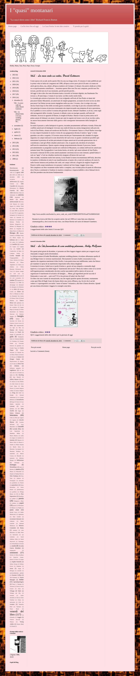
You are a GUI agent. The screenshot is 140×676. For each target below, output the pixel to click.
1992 (11, 172)
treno (19, 588)
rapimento (21, 514)
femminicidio (20, 325)
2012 (14, 152)
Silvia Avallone (20, 555)
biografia (18, 228)
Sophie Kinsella (16, 562)
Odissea (19, 478)
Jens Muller (20, 381)
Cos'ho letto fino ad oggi (30, 26)
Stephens (18, 566)
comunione (13, 276)
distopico (14, 287)
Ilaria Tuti (21, 363)
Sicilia (11, 555)
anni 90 (14, 213)
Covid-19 (21, 276)
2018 (14, 91)
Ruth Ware (21, 532)
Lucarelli (21, 426)
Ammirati (17, 197)
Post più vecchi (96, 347)
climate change (19, 271)
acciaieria (12, 179)
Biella (11, 228)
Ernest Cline (13, 305)
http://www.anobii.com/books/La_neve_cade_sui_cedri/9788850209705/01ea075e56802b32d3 (66, 214)
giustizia (19, 345)
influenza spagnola (15, 368)
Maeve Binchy (14, 435)
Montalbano (13, 467)
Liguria (14, 420)
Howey (13, 357)
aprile (16, 132)
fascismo (12, 321)
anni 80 (22, 210)
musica (18, 469)
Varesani (18, 606)
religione (12, 521)
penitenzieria (20, 489)
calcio (13, 242)
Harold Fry (20, 352)
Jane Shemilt (17, 377)
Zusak (13, 626)
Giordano (14, 341)
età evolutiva (13, 307)
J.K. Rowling (19, 375)
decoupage (12, 285)
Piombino (21, 496)
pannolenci (15, 485)
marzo (16, 135)
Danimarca (12, 282)
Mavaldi (19, 456)
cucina (12, 280)
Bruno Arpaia (17, 237)
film (20, 327)
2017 (14, 94)
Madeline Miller (15, 433)
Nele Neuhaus (14, 476)
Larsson (12, 406)
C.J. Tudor (21, 240)
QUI (61, 229)
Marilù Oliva (17, 447)
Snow (16, 559)
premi (14, 505)
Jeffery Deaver (14, 379)
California (21, 242)
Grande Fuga (13, 348)
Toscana (12, 586)
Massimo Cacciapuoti (15, 449)
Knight (11, 395)
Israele (20, 372)
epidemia (19, 303)
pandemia (14, 482)
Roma (22, 528)
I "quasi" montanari (31, 10)
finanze (12, 330)
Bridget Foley (20, 235)
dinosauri (21, 285)
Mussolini (18, 471)
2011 (14, 155)
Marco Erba (13, 442)
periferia (14, 492)
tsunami (12, 595)
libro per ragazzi (19, 417)
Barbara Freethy (15, 222)
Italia (11, 375)
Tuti (17, 597)
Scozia (22, 543)
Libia (11, 417)
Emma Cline (15, 298)
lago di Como (15, 402)
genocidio (18, 334)
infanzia (16, 366)
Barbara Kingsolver (15, 224)
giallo (12, 337)
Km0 (20, 392)
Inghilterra (13, 370)
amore (11, 199)
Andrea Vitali (20, 206)
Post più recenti (36, 347)
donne (19, 291)
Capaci (14, 246)
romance (15, 530)
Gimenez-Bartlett (19, 339)
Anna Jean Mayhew (18, 208)
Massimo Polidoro (15, 451)
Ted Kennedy (13, 577)
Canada (22, 244)
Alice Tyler (19, 192)
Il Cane (13, 363)
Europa (16, 309)
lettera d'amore (15, 413)
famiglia (20, 316)
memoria (12, 458)
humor (20, 357)
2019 (14, 88)
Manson (19, 440)
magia (13, 438)
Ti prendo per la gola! (81, 26)
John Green (15, 384)
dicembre (17, 100)
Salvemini (15, 534)
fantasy (17, 318)
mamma (12, 440)
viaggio (19, 617)
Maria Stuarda (20, 444)
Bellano (12, 226)
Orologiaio (12, 480)
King (13, 393)
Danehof (19, 280)
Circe (11, 271)
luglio (16, 129)
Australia (18, 217)
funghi (11, 334)
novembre (17, 126)
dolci (15, 289)
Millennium (20, 460)
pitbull (13, 498)
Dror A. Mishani (14, 293)
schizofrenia (15, 543)
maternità (12, 453)
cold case (17, 273)
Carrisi (18, 249)
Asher (11, 217)
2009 (14, 159)
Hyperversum (13, 361)
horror (22, 354)
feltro (11, 325)
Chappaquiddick (14, 258)
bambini (19, 219)
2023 (14, 75)
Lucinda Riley (16, 429)
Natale (11, 474)
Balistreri (12, 219)
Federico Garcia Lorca (16, 323)
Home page (12, 26)
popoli (21, 503)
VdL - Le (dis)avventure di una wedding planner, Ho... (19, 116)
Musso (11, 471)
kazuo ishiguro (20, 390)
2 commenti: (67, 235)
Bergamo (19, 226)
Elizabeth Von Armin (18, 296)
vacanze (12, 604)
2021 (14, 81)
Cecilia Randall (15, 255)
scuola (14, 546)
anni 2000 (14, 210)
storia (11, 568)
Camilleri (14, 244)
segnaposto (13, 550)
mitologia (16, 462)
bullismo (12, 240)
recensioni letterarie (15, 519)
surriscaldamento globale (17, 573)
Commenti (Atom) (43, 351)
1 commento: (67, 341)
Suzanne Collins (16, 575)
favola (19, 321)
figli (14, 327)
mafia (22, 435)
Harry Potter (15, 354)
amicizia (21, 195)
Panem (22, 482)
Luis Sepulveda (15, 431)
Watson (12, 621)
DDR (20, 282)
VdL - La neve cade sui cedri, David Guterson (55, 76)
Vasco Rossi (14, 609)
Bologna (12, 233)
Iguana (22, 361)
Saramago (21, 541)
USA (19, 602)
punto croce (14, 510)
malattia (20, 438)
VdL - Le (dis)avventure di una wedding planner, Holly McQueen (65, 246)
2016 (14, 97)
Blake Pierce (13, 231)
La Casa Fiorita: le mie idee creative (56, 26)
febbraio (17, 138)
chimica (12, 267)
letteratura (14, 415)
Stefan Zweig (13, 564)
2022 (14, 78)
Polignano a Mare (19, 501)
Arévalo (20, 215)
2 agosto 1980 (19, 172)
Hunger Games (15, 359)
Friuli (19, 332)
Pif (17, 494)
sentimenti (14, 553)
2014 (14, 146)
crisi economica (16, 278)
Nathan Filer (18, 474)
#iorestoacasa (14, 168)
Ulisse (19, 600)
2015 (14, 142)
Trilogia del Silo (15, 593)
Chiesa (19, 264)
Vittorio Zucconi (15, 619)
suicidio (19, 570)
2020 (14, 84)
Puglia (20, 507)
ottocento (21, 480)
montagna (13, 465)
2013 (14, 149)
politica (14, 503)
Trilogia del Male (15, 591)
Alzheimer (12, 195)
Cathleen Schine (15, 253)
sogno (22, 559)
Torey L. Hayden (16, 584)
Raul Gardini (17, 516)
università (12, 602)
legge (19, 410)
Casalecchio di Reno (15, 251)
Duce (22, 293)
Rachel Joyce (13, 512)
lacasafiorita (20, 399)
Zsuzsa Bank (20, 624)
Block (20, 231)
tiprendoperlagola (18, 582)
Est (20, 305)
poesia (21, 498)
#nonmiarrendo (14, 170)
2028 (19, 174)
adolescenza (13, 181)
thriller (21, 580)
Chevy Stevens (14, 260)
